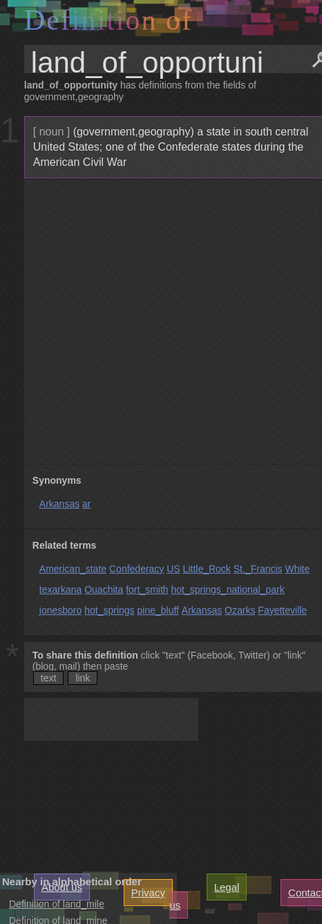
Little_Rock (207, 568)
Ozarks (240, 610)
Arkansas (59, 503)
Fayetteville (282, 610)
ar (86, 503)
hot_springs (109, 610)
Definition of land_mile (56, 903)
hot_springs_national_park (227, 589)
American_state (72, 568)
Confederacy (136, 568)
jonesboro (60, 610)
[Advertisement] (161, 321)
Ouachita (103, 589)
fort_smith (147, 589)
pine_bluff (157, 610)
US (173, 568)
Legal (227, 887)
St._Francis (258, 568)
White (297, 568)
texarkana (60, 589)
